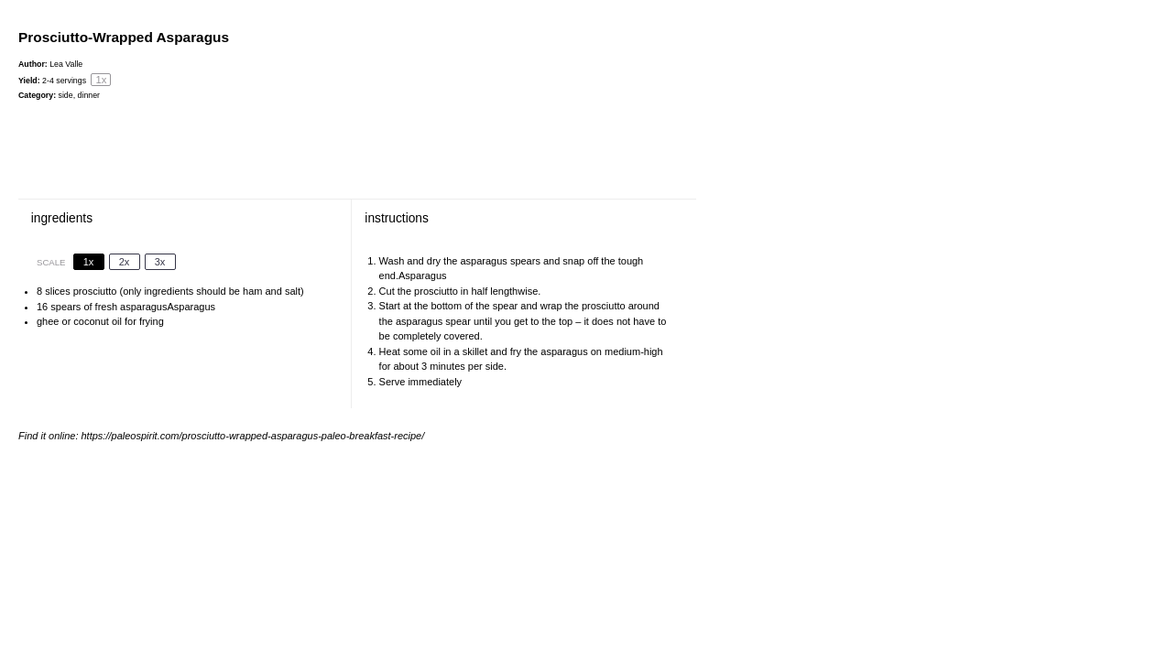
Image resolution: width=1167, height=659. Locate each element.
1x (88, 261)
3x (160, 261)
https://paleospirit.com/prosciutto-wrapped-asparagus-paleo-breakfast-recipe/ (253, 435)
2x (124, 261)
